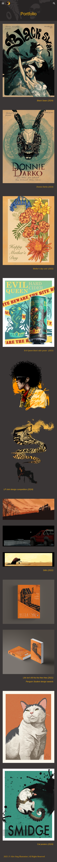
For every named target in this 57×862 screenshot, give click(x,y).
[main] (28, 14)
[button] (3, 3)
